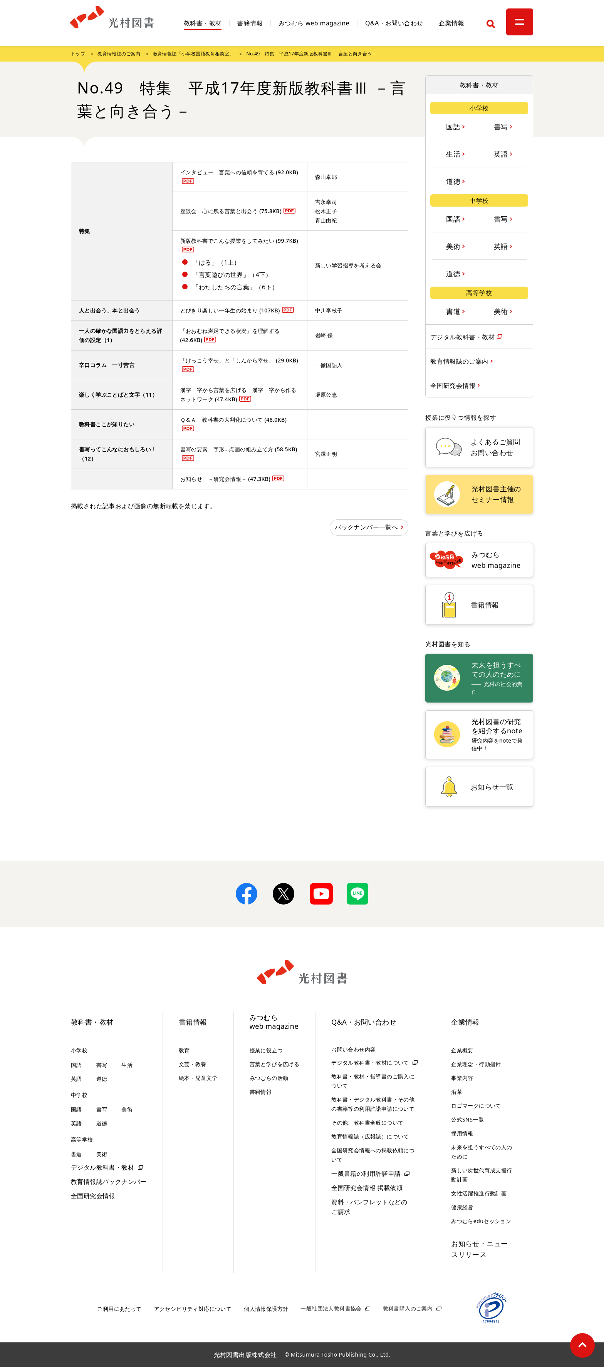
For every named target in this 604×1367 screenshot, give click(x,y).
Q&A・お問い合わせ (394, 23)
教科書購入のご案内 (408, 1308)
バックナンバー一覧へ (366, 527)
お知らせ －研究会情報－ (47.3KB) (225, 478)
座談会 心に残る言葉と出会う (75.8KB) (231, 211)
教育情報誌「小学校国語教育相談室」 (193, 53)
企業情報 (451, 23)
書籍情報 (250, 23)
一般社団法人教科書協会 (330, 1308)
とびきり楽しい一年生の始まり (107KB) (230, 310)
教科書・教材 (202, 23)
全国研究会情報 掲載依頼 (367, 1187)
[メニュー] (519, 21)
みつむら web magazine (314, 23)
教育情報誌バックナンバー (109, 1181)
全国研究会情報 (93, 1196)
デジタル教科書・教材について (370, 1062)
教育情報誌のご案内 (119, 53)
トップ (78, 53)
